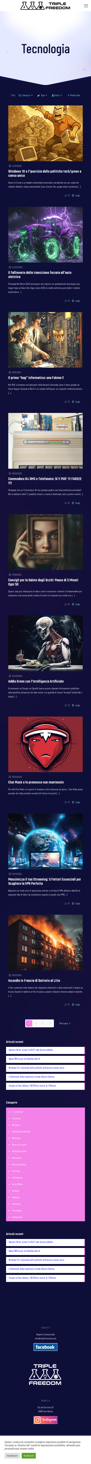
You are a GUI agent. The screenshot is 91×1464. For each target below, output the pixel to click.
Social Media (17, 1184)
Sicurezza (16, 1171)
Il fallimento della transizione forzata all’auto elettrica (39, 275)
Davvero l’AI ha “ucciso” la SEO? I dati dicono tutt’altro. (31, 1049)
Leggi (77, 195)
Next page (65, 1023)
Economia (16, 1118)
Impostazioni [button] (12, 1455)
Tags (42, 95)
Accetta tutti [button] (29, 1455)
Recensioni (16, 1157)
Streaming (16, 1203)
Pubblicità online (19, 1151)
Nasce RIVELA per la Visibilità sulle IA (24, 1058)
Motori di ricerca (19, 1144)
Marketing (16, 1138)
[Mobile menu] (86, 5)
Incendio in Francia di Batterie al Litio (34, 981)
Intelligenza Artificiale (21, 1131)
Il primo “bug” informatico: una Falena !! (36, 378)
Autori (57, 95)
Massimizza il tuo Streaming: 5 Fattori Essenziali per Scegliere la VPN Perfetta (44, 881)
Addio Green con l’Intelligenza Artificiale (36, 682)
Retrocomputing (19, 1164)
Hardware (16, 1124)
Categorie (26, 95)
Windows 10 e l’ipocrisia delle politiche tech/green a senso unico (44, 174)
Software (15, 1190)
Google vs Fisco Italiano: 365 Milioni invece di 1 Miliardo (32, 1085)
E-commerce (17, 1111)
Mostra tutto (73, 95)
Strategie (16, 1197)
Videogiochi (17, 1217)
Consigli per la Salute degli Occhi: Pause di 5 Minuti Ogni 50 (43, 582)
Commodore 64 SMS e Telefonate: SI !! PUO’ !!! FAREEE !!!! (45, 481)
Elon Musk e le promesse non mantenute (36, 782)
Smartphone (17, 1177)
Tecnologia (16, 1210)
